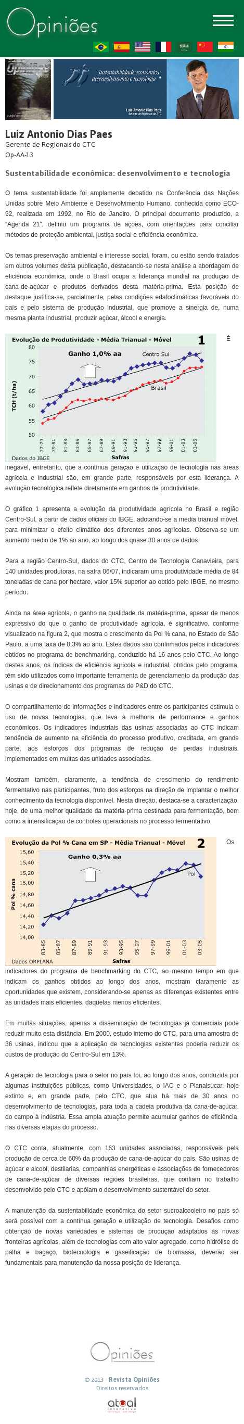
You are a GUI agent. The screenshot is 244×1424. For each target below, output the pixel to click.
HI (226, 47)
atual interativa (122, 1405)
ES (122, 47)
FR (163, 47)
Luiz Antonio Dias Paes (58, 134)
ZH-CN (205, 47)
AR (184, 47)
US (142, 47)
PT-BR (101, 47)
